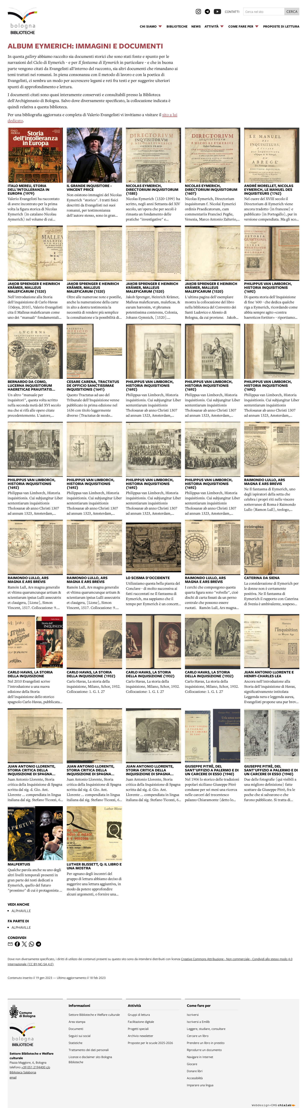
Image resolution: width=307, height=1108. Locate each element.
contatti (232, 11)
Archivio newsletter (140, 1036)
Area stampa (77, 1021)
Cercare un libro (197, 1036)
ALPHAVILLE (21, 910)
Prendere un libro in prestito (205, 1043)
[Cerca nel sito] (264, 11)
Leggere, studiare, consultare (206, 1028)
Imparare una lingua (200, 1085)
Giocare (192, 1064)
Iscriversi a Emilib (198, 1021)
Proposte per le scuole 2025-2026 (150, 1043)
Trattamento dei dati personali (89, 1050)
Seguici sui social (79, 1036)
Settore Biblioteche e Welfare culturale (94, 1014)
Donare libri (194, 1071)
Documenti (76, 1028)
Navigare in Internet (200, 1057)
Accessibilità (195, 1078)
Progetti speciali (138, 1028)
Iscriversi (193, 1014)
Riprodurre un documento (204, 1050)
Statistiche (75, 1043)
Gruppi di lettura (139, 1014)
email (13, 1077)
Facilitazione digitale (141, 1021)
